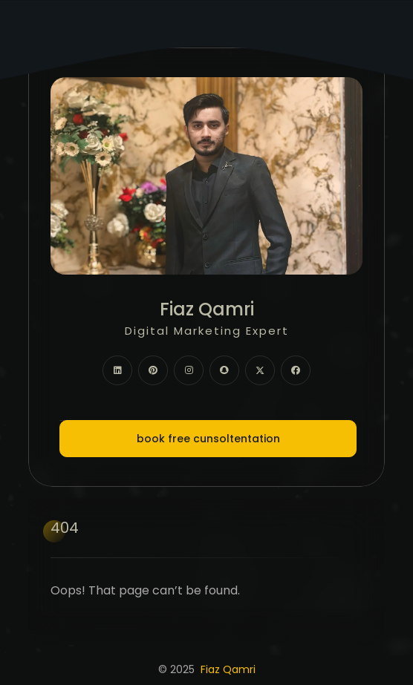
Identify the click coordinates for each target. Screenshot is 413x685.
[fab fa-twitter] (260, 370)
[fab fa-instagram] (189, 370)
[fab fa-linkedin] (117, 370)
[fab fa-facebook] (295, 370)
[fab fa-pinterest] (153, 370)
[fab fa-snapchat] (224, 370)
